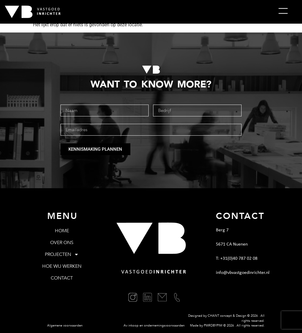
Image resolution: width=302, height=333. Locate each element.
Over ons (61, 242)
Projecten (62, 254)
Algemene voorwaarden (65, 325)
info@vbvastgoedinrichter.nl (243, 272)
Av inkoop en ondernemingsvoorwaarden (154, 325)
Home (62, 231)
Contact (62, 278)
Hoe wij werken (61, 266)
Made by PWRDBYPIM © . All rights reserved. (227, 325)
